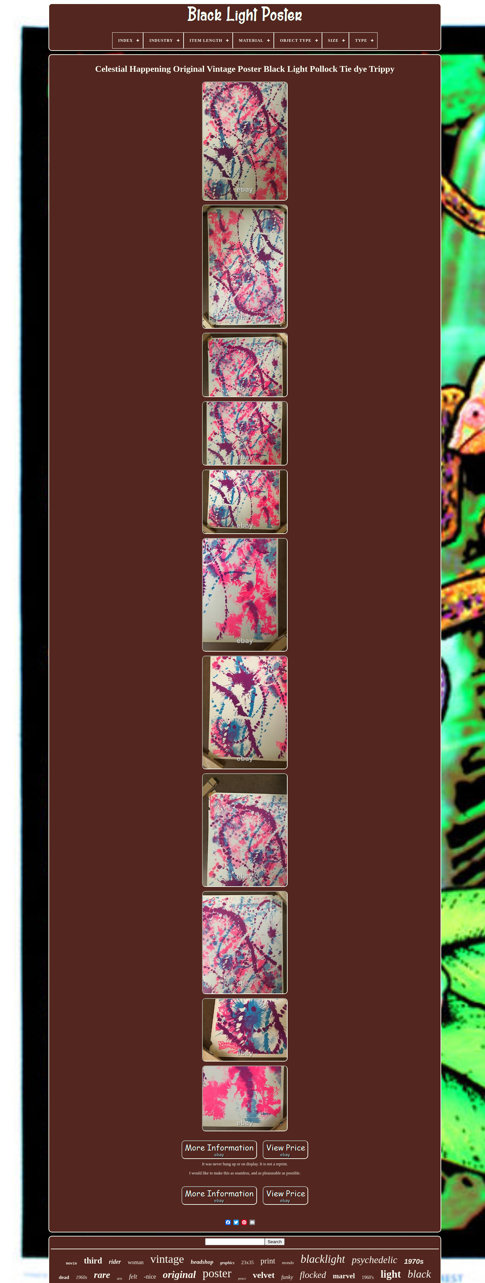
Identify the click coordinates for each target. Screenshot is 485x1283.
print (268, 1261)
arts (119, 1278)
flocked (313, 1275)
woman (135, 1262)
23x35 (247, 1262)
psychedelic (374, 1259)
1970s (414, 1261)
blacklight (322, 1259)
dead (64, 1277)
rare (102, 1275)
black (419, 1274)
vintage (167, 1259)
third (93, 1260)
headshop (202, 1262)
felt (133, 1276)
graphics (227, 1262)
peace (242, 1278)
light (391, 1274)
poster (217, 1273)
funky (287, 1277)
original (179, 1274)
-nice (150, 1276)
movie (71, 1263)
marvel (344, 1276)
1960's (368, 1277)
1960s (81, 1277)
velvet (263, 1275)
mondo (288, 1262)
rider (115, 1261)
